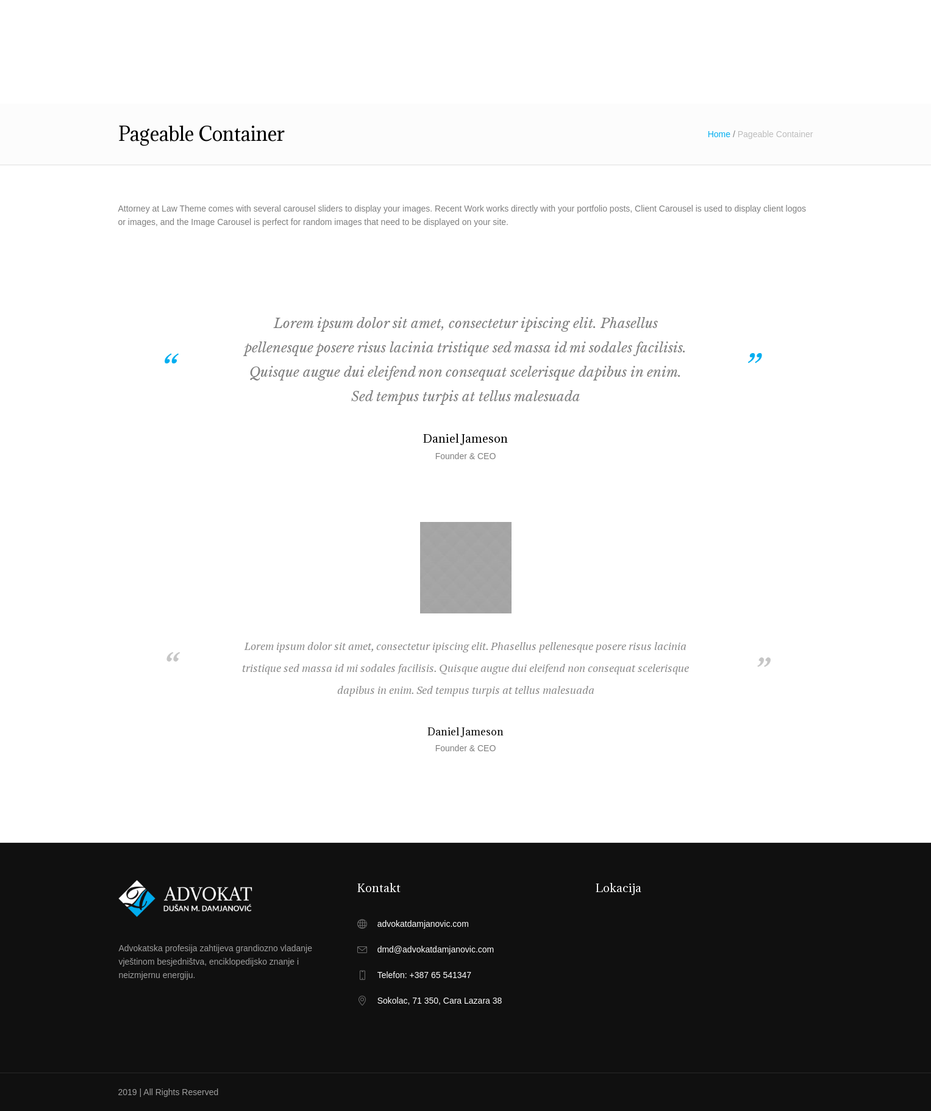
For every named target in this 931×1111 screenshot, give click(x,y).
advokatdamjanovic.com (423, 924)
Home (719, 134)
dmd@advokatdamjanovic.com (435, 949)
